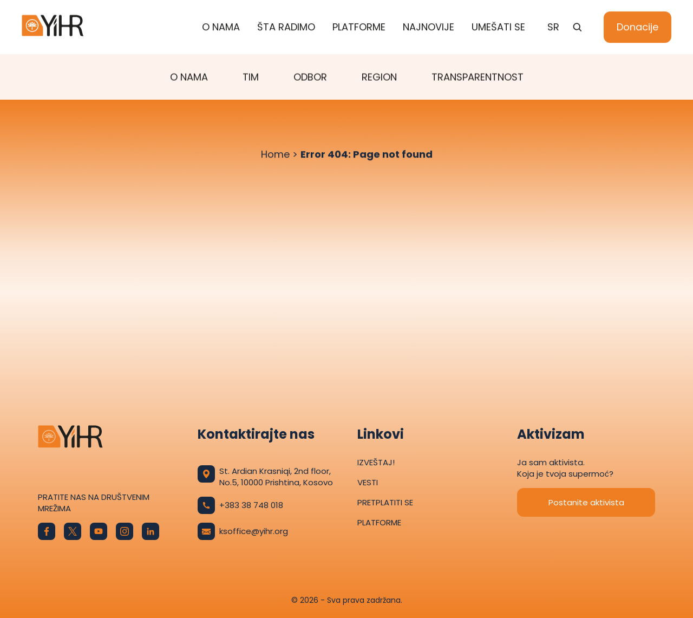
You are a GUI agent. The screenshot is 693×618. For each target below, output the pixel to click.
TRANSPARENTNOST (478, 77)
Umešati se (498, 27)
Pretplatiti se (385, 502)
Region (379, 77)
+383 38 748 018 (240, 505)
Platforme (358, 27)
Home (275, 154)
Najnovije (428, 27)
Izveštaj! (376, 462)
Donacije (637, 27)
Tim (251, 77)
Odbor (310, 77)
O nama (221, 27)
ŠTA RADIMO (286, 27)
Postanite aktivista (586, 502)
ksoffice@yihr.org (243, 531)
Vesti (367, 482)
